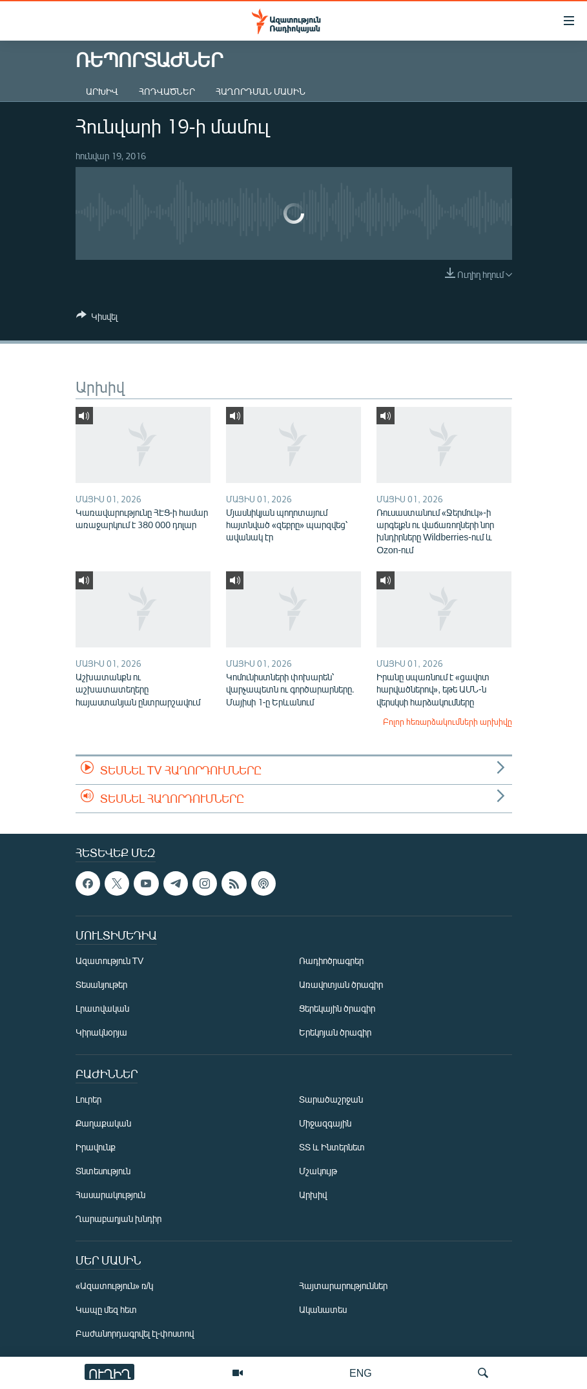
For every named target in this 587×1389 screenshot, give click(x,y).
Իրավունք (96, 1146)
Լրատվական (102, 1008)
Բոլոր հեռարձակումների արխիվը (447, 721)
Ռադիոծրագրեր (331, 960)
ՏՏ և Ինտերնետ (332, 1146)
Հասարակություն (110, 1194)
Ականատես (323, 1309)
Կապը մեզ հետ (106, 1309)
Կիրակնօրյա (101, 1032)
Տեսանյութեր (101, 984)
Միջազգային (325, 1123)
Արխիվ (102, 91)
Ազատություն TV (110, 960)
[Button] (97, 318)
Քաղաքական (103, 1123)
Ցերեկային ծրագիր (337, 1008)
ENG (360, 1372)
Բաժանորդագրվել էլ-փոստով (135, 1333)
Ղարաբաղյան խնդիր (118, 1218)
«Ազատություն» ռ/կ (115, 1285)
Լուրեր (88, 1099)
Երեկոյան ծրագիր (335, 1032)
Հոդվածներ (167, 91)
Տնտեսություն (103, 1170)
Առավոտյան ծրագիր (341, 984)
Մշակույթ (318, 1170)
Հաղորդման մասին (260, 91)
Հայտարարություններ (343, 1285)
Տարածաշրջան (331, 1099)
